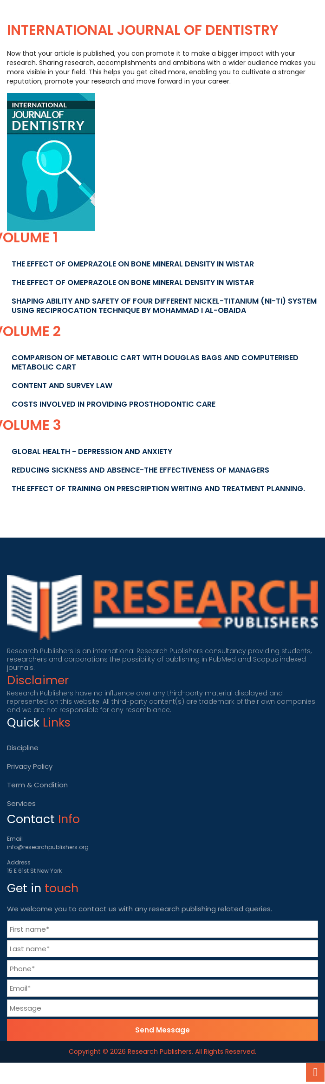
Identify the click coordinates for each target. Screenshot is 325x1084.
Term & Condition (37, 785)
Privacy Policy (29, 766)
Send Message (162, 1030)
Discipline (23, 748)
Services (21, 803)
